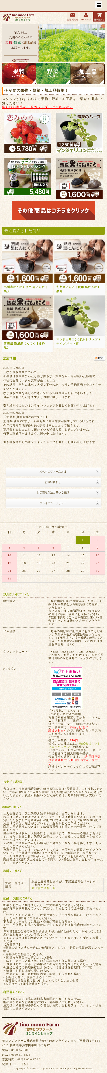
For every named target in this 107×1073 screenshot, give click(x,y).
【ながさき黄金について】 (21, 372)
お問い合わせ (53, 482)
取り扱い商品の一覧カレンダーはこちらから (37, 107)
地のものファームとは (53, 471)
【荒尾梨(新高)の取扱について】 (26, 417)
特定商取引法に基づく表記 (53, 492)
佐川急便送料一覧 (43, 888)
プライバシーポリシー (53, 503)
